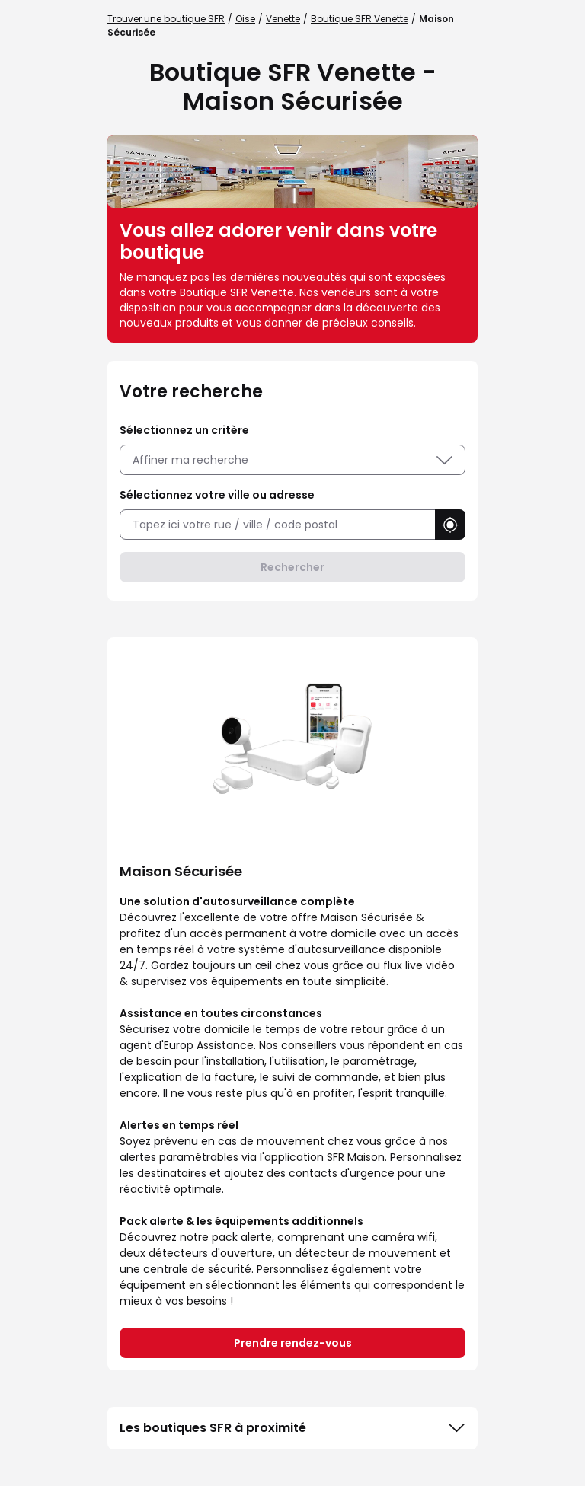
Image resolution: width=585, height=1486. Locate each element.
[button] (450, 524)
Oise (245, 18)
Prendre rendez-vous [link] (293, 1342)
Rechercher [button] (292, 567)
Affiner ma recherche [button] (292, 459)
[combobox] (277, 525)
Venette (283, 18)
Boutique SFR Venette (359, 18)
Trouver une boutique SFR (166, 18)
